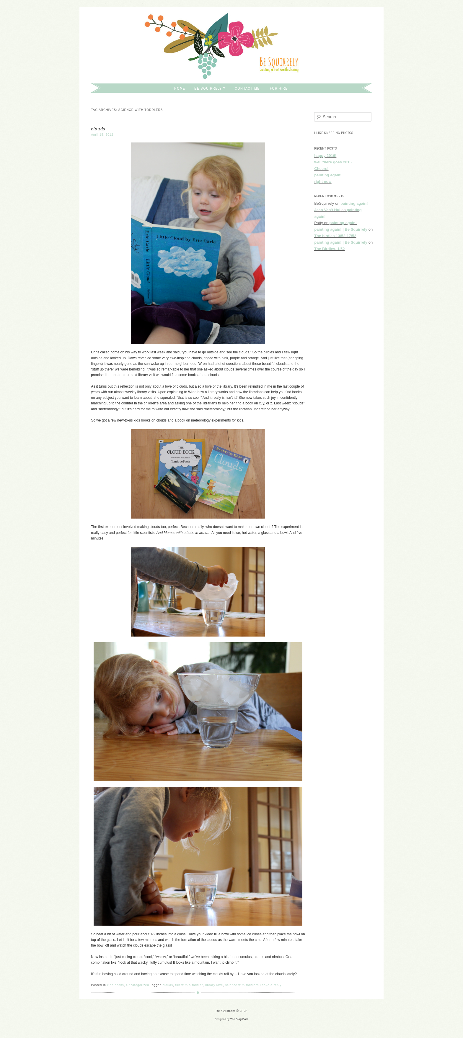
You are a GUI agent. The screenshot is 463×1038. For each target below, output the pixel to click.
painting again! (327, 175)
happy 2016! (325, 155)
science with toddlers (242, 985)
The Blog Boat (239, 1019)
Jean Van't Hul (327, 210)
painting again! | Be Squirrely (340, 229)
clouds (98, 129)
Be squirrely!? (209, 88)
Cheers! (321, 168)
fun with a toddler (189, 985)
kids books (115, 985)
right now (323, 181)
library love (214, 985)
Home (179, 88)
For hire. (279, 88)
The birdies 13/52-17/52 (335, 236)
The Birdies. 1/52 (329, 249)
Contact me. (248, 88)
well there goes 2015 (332, 162)
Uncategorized (137, 985)
